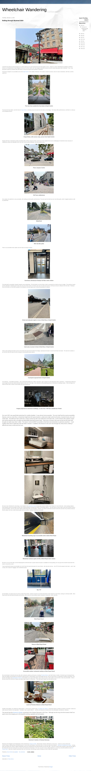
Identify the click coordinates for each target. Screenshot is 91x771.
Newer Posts (6, 756)
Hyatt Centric (26, 71)
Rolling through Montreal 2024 (12, 20)
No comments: (22, 751)
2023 (82, 35)
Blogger (51, 766)
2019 (82, 42)
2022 (82, 37)
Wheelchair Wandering (24, 9)
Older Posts (72, 756)
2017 (82, 46)
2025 (82, 25)
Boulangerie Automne (17, 677)
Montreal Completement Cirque (64, 745)
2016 (82, 48)
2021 (82, 39)
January (83, 27)
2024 (82, 33)
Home (39, 756)
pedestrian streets (32, 506)
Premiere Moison (44, 675)
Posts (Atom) (11, 759)
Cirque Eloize (24, 109)
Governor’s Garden (18, 712)
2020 (82, 41)
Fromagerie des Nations (43, 708)
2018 (82, 44)
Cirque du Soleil (33, 743)
